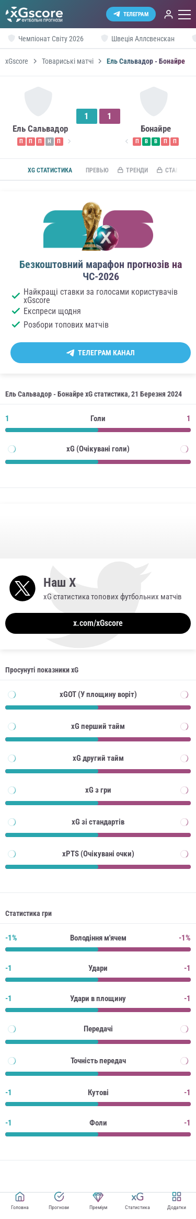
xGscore (16, 61)
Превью (97, 170)
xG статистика (50, 170)
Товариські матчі (68, 61)
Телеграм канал (106, 353)
